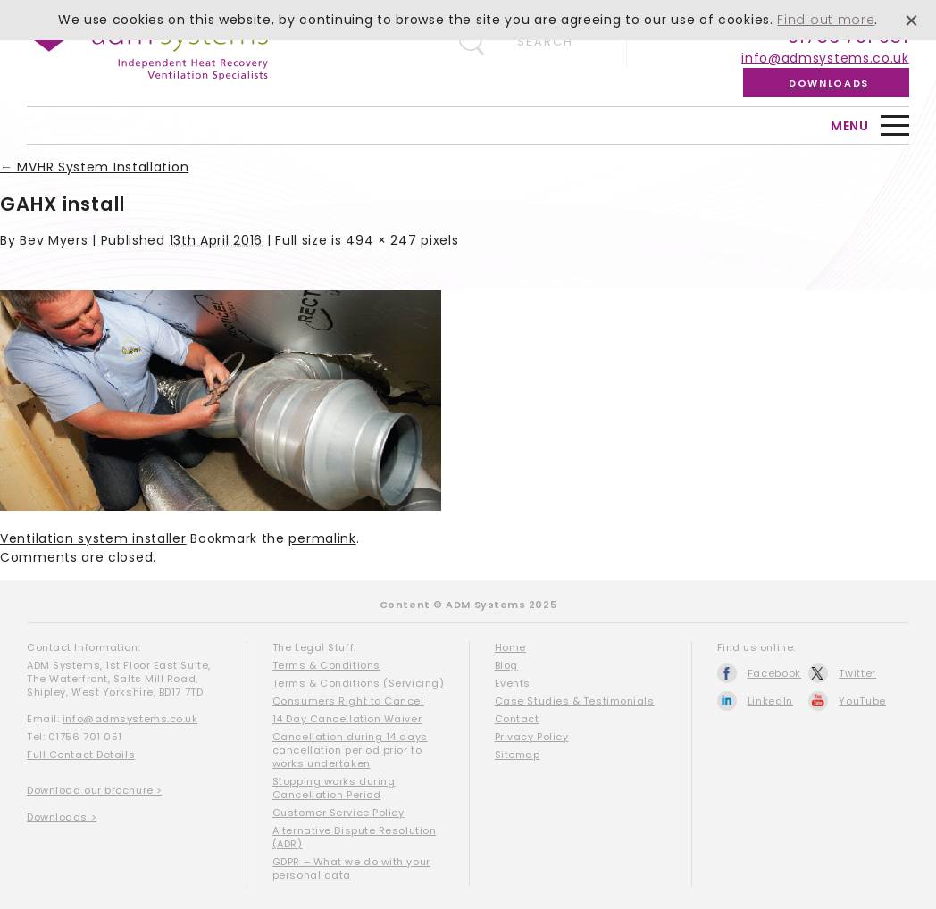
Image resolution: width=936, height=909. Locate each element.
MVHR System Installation (94, 167)
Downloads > (61, 817)
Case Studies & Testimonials (575, 701)
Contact (517, 719)
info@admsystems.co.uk (825, 58)
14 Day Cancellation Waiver (347, 719)
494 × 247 (381, 240)
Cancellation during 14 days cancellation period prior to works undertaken (350, 750)
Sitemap (517, 754)
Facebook (775, 673)
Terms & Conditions (326, 665)
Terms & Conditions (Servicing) (358, 683)
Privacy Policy (532, 737)
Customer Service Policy (338, 812)
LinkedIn (771, 701)
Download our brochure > (95, 790)
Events (513, 683)
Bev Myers (54, 240)
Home (510, 647)
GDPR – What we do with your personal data (351, 868)
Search (545, 41)
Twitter (857, 673)
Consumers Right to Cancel (348, 701)
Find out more (825, 20)
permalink (321, 538)
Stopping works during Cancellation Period (334, 788)
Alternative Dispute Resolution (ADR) (354, 837)
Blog (506, 665)
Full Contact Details (81, 754)
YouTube (862, 701)
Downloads (829, 83)
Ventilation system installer (93, 538)
